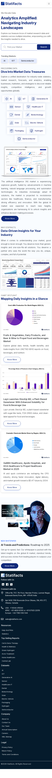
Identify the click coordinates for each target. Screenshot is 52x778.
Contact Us (6, 722)
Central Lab (6, 661)
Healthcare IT (34, 106)
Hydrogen (36, 130)
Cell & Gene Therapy (10, 643)
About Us (5, 719)
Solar (14, 122)
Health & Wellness (9, 647)
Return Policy (7, 751)
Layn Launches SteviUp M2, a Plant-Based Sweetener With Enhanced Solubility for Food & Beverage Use (25, 402)
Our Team (5, 726)
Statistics (5, 634)
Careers (5, 733)
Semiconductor (27, 61)
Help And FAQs (7, 630)
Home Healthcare (8, 657)
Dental (14, 114)
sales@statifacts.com (13, 619)
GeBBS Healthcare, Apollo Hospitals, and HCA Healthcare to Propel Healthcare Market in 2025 (24, 466)
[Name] (49, 3)
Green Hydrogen (8, 650)
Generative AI (39, 98)
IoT (21, 98)
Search (43, 47)
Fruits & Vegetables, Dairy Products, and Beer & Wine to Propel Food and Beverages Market (25, 338)
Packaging (16, 130)
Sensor (15, 106)
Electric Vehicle (33, 122)
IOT (13, 61)
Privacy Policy (7, 747)
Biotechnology (34, 114)
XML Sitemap (7, 737)
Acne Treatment (8, 654)
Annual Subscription (9, 730)
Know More (10, 218)
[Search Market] (27, 47)
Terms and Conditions (10, 754)
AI (4, 61)
